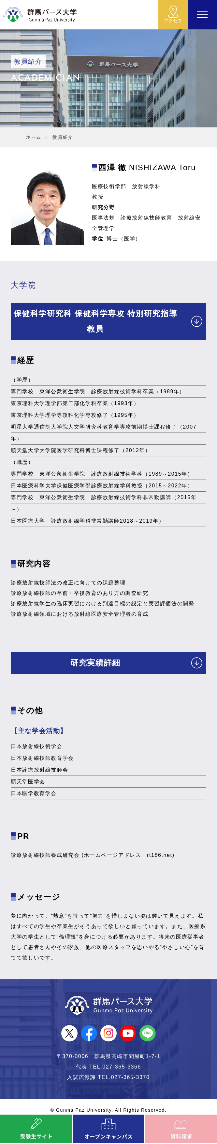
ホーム (33, 137)
